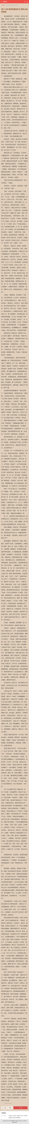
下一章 (20, 1107)
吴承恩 (10, 1115)
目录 (10, 1107)
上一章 (4, 1107)
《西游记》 (14, 1115)
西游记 (3, 5)
